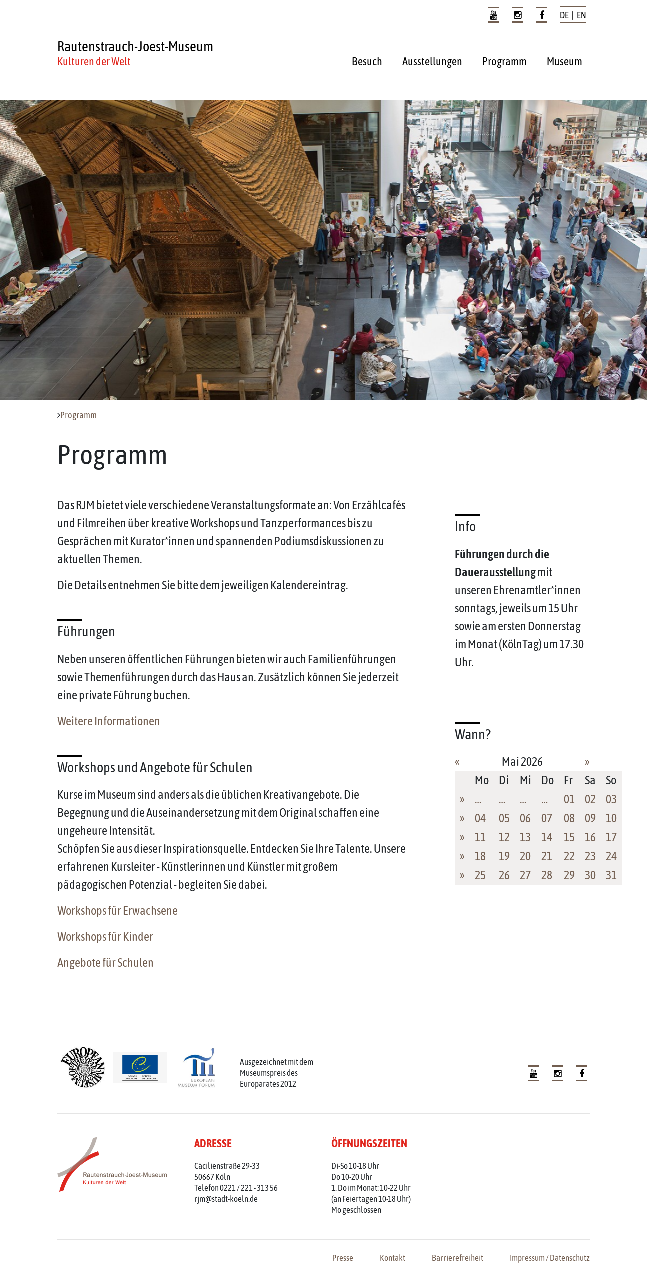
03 (611, 799)
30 (590, 875)
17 (611, 837)
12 (504, 837)
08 (569, 818)
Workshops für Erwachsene (117, 910)
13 (525, 837)
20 (525, 856)
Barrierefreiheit (457, 1258)
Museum (564, 61)
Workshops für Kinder (105, 936)
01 (569, 799)
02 (590, 799)
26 (504, 875)
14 (546, 837)
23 (590, 856)
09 (590, 818)
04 (480, 818)
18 (480, 856)
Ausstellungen (432, 61)
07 (546, 818)
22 (569, 856)
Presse (342, 1258)
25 (480, 875)
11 (480, 837)
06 (525, 818)
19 (504, 856)
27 (525, 875)
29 (569, 875)
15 (569, 837)
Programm (504, 61)
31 (611, 875)
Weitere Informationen (108, 721)
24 (611, 856)
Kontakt (392, 1258)
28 (546, 875)
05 (504, 818)
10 (611, 818)
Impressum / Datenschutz (550, 1258)
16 (590, 837)
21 (546, 856)
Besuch (367, 61)
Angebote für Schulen (105, 962)
